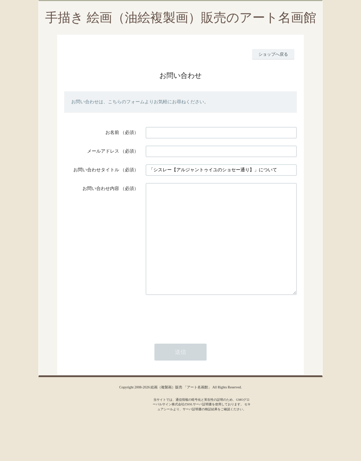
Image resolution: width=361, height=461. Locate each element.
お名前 (112, 132)
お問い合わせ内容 (100, 188)
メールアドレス (103, 151)
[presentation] (199, 337)
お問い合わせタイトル (96, 169)
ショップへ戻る (273, 54)
